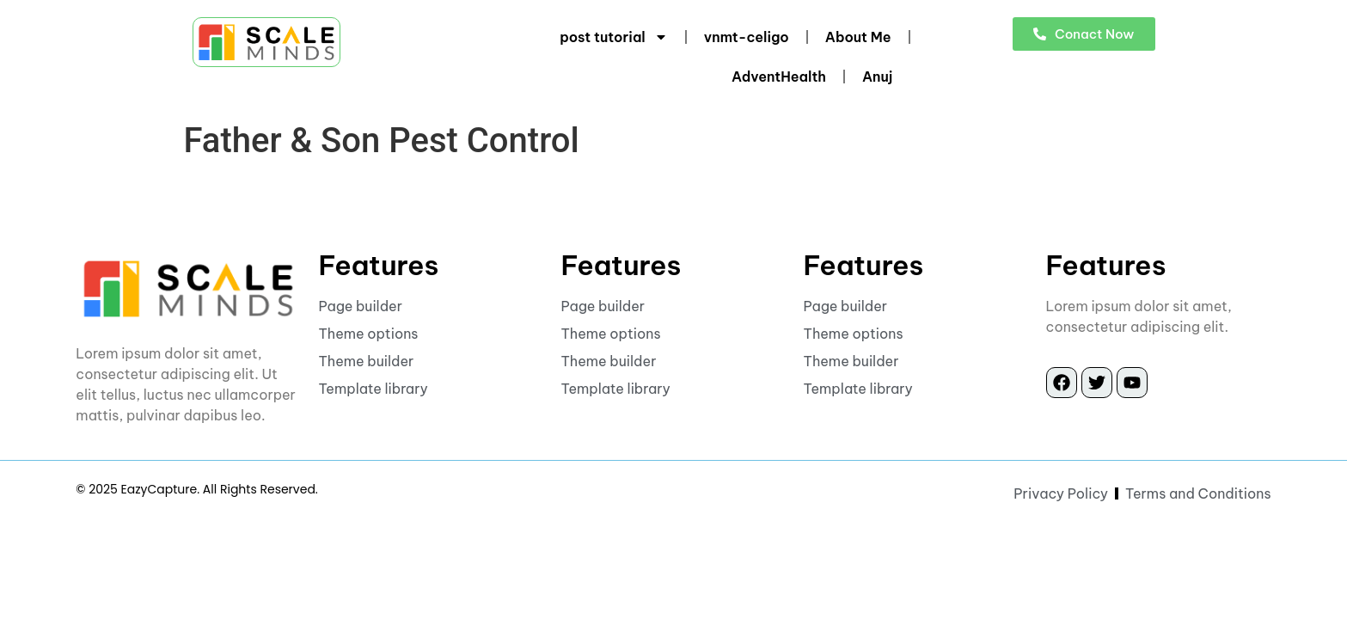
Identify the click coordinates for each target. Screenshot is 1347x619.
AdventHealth (779, 76)
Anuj (877, 76)
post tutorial (614, 36)
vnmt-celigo (746, 37)
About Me (858, 37)
